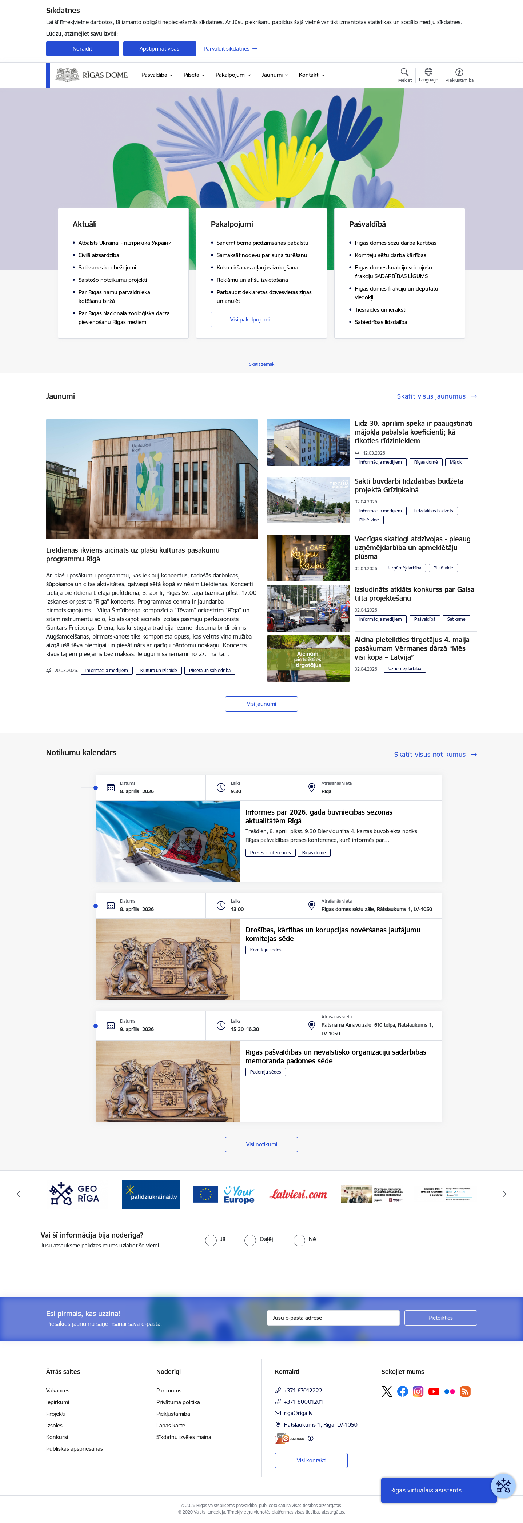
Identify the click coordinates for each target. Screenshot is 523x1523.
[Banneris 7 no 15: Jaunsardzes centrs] (372, 1193)
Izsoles (54, 1425)
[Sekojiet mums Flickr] (449, 1391)
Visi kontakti (311, 1460)
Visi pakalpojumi (250, 319)
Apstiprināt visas (159, 48)
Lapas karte (170, 1425)
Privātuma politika (178, 1402)
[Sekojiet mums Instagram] (418, 1391)
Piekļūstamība (173, 1413)
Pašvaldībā (424, 619)
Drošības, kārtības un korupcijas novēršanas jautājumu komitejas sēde (332, 934)
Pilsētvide (369, 520)
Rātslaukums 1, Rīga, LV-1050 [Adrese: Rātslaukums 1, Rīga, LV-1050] (321, 1424)
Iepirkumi (57, 1402)
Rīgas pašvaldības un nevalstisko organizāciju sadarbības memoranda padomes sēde (335, 1056)
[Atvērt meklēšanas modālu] (405, 76)
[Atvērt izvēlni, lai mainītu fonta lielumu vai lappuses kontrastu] (459, 76)
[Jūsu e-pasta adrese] (333, 1318)
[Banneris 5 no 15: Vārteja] (224, 1193)
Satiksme (456, 619)
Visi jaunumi (261, 703)
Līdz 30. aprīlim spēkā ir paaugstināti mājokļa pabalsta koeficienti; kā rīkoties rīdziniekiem (414, 432)
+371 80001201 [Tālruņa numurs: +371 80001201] (303, 1401)
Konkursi (57, 1437)
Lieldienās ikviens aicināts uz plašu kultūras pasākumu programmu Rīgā (133, 554)
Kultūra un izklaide (158, 670)
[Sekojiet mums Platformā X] (387, 1391)
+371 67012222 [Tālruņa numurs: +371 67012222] (303, 1390)
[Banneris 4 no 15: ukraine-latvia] (151, 1193)
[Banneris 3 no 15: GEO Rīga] (77, 1193)
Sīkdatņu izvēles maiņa (183, 1437)
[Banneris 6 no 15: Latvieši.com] (298, 1193)
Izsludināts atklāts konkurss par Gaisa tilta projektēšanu (414, 594)
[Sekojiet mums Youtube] (433, 1391)
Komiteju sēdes (266, 949)
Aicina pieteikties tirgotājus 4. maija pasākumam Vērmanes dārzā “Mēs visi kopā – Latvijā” (412, 648)
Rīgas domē (426, 462)
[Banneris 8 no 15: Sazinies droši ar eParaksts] (445, 1193)
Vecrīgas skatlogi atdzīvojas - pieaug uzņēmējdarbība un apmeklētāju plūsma (413, 548)
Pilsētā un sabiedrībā (210, 670)
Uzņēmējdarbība (404, 568)
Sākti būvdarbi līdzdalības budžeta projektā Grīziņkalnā (409, 485)
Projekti (55, 1413)
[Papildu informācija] (310, 1438)
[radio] (215, 1239)
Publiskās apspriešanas (74, 1448)
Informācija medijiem (106, 670)
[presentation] (60, 1270)
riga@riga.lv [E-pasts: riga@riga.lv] (298, 1413)
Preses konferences (270, 852)
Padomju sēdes (265, 1072)
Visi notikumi (261, 1144)
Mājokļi (457, 462)
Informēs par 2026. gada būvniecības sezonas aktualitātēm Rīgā (318, 816)
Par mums (168, 1390)
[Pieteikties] (440, 1318)
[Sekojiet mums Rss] (465, 1391)
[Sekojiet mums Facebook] (402, 1391)
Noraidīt (82, 48)
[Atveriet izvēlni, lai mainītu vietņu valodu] (428, 76)
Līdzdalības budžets (433, 510)
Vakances (57, 1390)
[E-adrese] (289, 1438)
